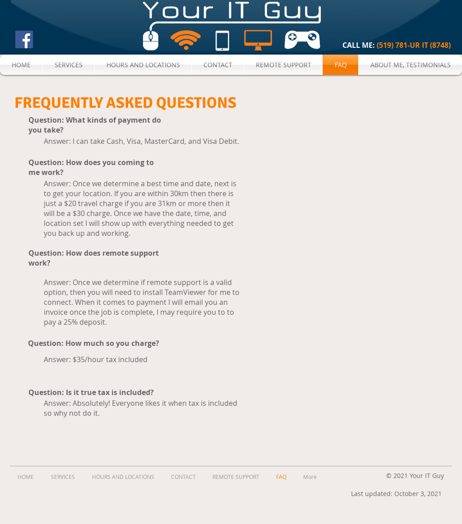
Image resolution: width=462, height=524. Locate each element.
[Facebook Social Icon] (24, 39)
